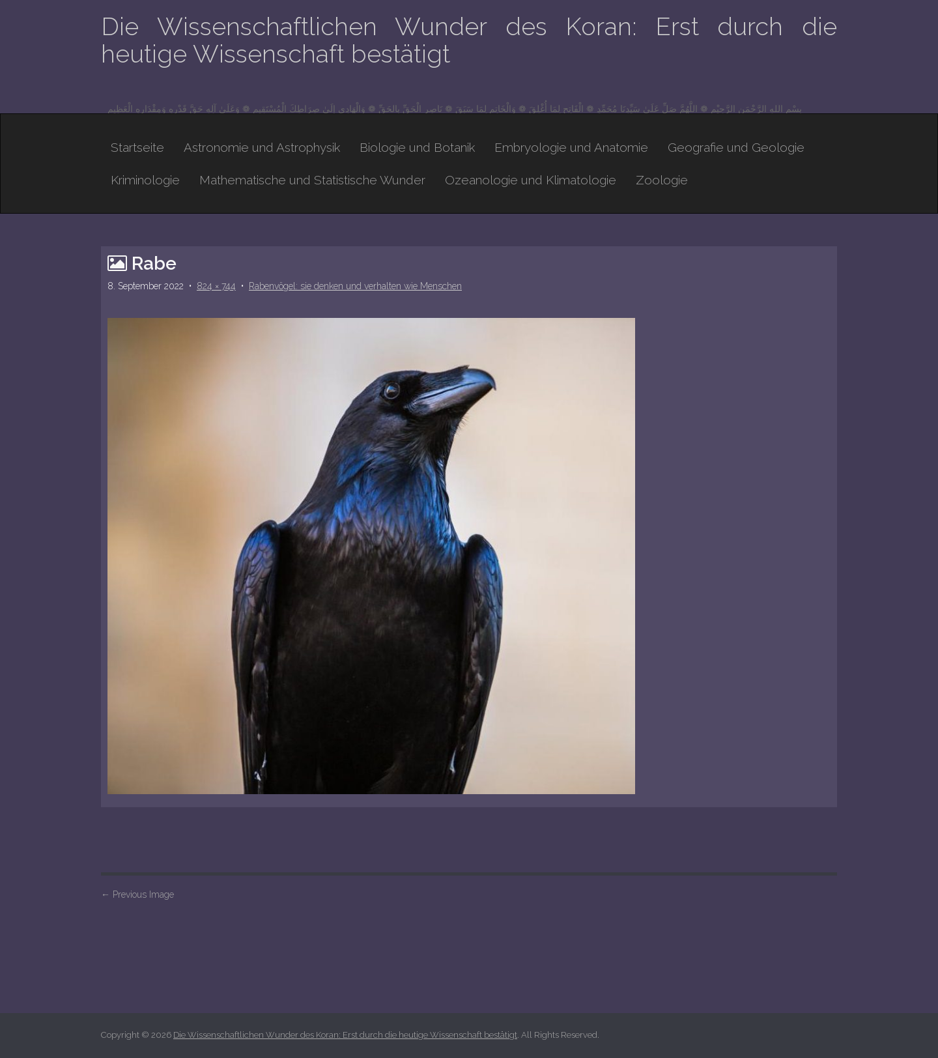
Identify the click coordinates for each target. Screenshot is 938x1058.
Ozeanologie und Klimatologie (530, 180)
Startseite (137, 147)
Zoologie (662, 180)
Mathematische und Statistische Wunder (312, 180)
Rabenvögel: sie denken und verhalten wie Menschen (355, 286)
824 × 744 (216, 286)
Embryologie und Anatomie (571, 147)
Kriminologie (145, 180)
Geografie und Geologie (736, 147)
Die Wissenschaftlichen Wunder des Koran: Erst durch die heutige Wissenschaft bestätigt (469, 40)
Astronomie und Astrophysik (262, 147)
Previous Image (137, 894)
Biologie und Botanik (417, 147)
